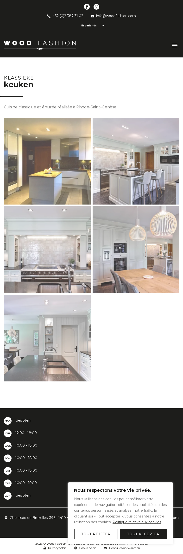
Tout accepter (143, 534)
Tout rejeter (96, 534)
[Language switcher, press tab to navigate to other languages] (92, 25)
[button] (174, 45)
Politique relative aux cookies (137, 522)
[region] (120, 513)
